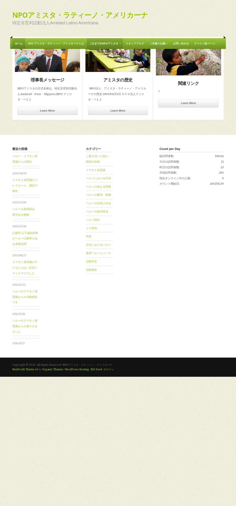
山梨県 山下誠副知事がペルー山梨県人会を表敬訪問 (25, 367)
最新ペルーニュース (98, 382)
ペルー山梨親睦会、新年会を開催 (25, 341)
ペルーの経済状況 (97, 340)
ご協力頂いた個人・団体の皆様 (98, 288)
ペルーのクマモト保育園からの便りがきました (25, 455)
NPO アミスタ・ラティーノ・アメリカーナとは (56, 43)
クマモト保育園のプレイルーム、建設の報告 (25, 314)
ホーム (19, 43)
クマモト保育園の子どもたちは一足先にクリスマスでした (25, 396)
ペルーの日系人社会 (98, 332)
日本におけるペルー (98, 374)
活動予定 (91, 390)
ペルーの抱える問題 (98, 316)
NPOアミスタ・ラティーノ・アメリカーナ (80, 15)
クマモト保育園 (95, 299)
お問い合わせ (181, 43)
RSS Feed (96, 498)
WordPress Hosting (77, 498)
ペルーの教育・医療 (98, 324)
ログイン (109, 498)
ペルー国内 (93, 349)
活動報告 (91, 399)
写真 (88, 365)
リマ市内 (91, 357)
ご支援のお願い (158, 43)
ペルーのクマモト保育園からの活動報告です (25, 426)
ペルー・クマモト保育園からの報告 (61, 146)
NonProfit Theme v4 (25, 498)
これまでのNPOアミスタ (104, 45)
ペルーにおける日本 (98, 307)
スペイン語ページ (204, 43)
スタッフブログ (135, 43)
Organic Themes (52, 498)
